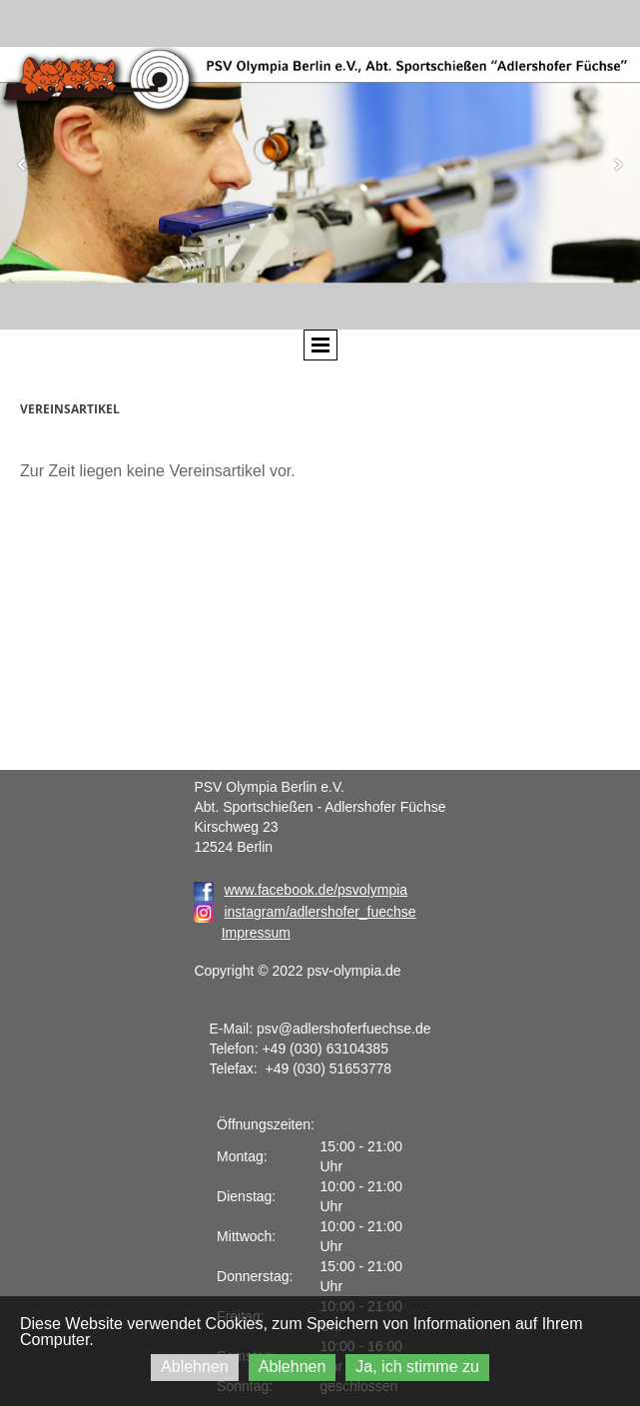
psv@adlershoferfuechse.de (344, 1029)
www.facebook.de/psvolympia (300, 890)
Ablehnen (195, 1366)
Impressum (256, 933)
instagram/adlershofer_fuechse (319, 912)
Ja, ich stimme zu (417, 1366)
